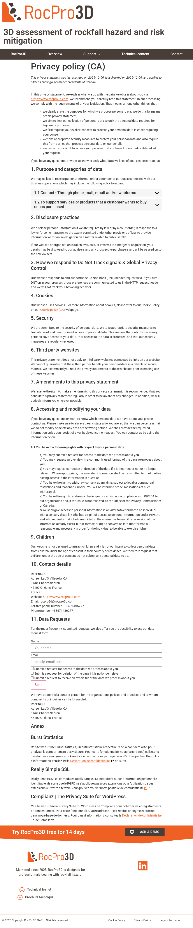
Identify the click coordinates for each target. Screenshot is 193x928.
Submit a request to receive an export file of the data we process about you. (83, 678)
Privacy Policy (142, 920)
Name (35, 641)
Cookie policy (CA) (52, 309)
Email (34, 655)
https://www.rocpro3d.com (49, 99)
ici (145, 788)
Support (91, 54)
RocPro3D (18, 54)
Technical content (135, 54)
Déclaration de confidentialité (90, 761)
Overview (54, 54)
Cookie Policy (116, 920)
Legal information (170, 920)
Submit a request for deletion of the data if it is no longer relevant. (76, 673)
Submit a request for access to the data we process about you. (75, 668)
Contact (176, 54)
